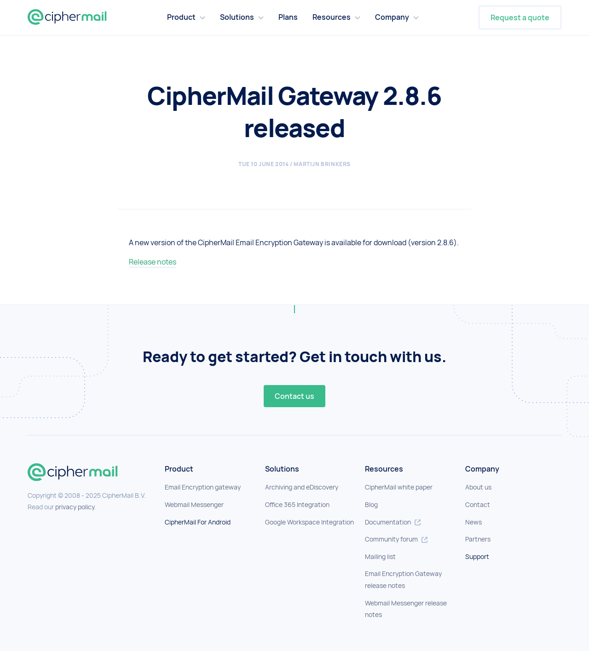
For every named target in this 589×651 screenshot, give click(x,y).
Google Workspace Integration (309, 522)
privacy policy (74, 506)
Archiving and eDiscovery (301, 487)
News (473, 522)
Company (392, 17)
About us (478, 487)
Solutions (237, 17)
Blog (371, 504)
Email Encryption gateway (203, 487)
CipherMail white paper (399, 487)
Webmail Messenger (194, 504)
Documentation (393, 522)
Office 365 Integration (297, 504)
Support (477, 556)
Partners (478, 539)
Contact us (294, 396)
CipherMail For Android (198, 522)
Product (181, 17)
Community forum (396, 539)
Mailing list (380, 556)
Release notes (152, 262)
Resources (331, 17)
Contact (477, 504)
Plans (288, 17)
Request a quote (520, 17)
